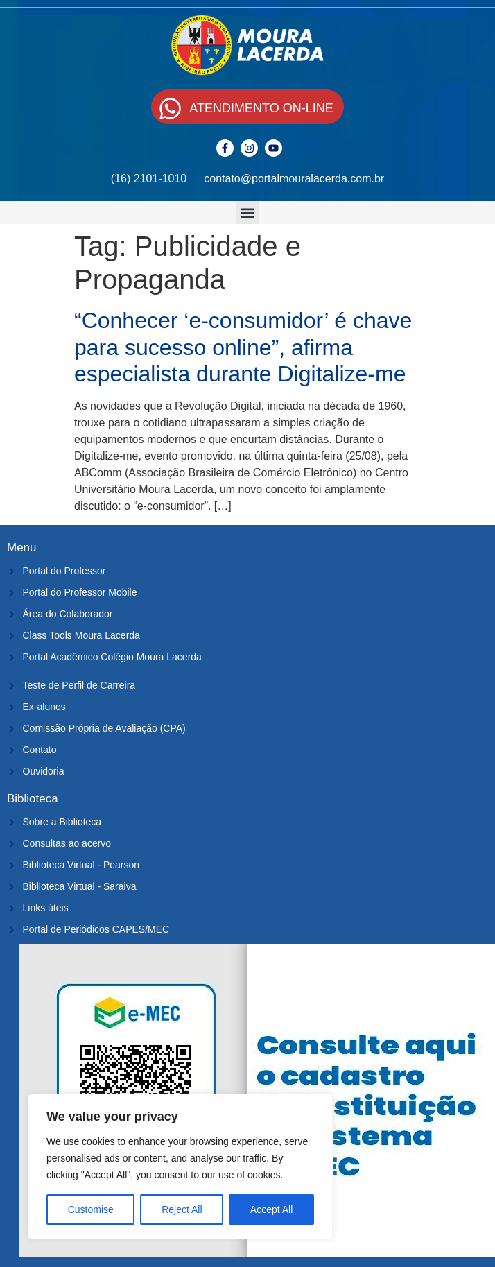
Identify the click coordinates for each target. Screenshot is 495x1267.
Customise (91, 1209)
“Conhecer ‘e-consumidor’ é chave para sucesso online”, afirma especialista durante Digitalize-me (243, 347)
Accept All (271, 1209)
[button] (247, 212)
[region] (180, 1166)
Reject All (182, 1209)
